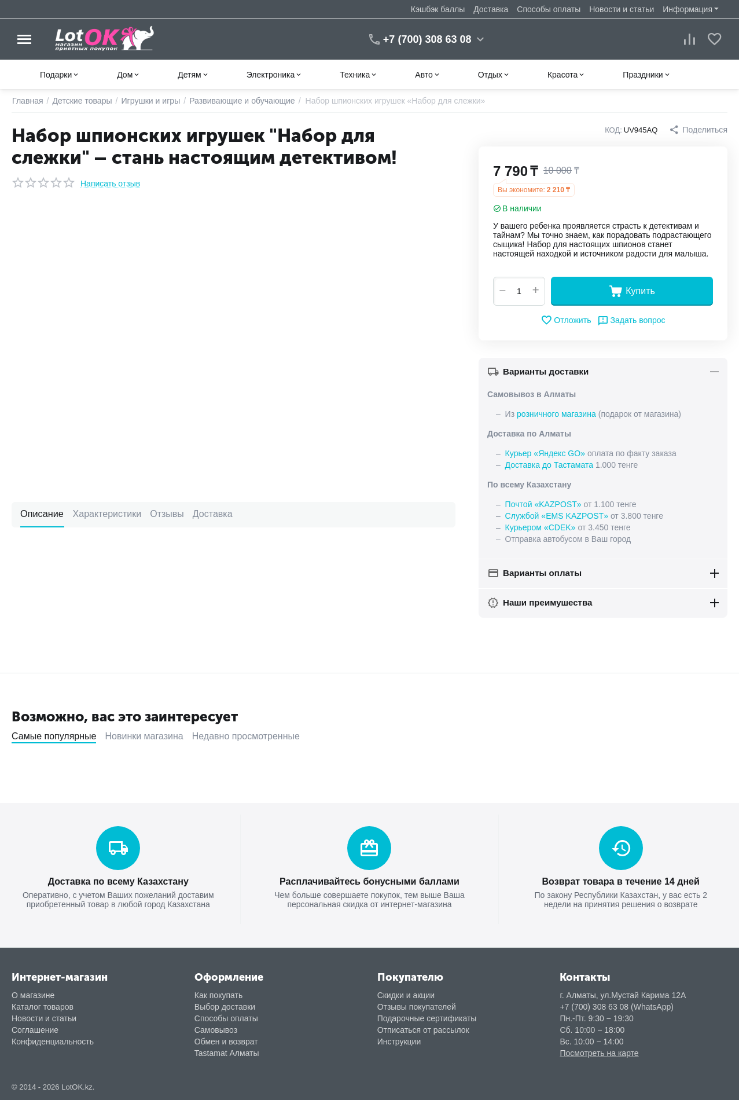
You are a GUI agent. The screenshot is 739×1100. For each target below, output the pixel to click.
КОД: (613, 130)
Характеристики (106, 514)
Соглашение (35, 1029)
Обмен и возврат (226, 1041)
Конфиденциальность (53, 1041)
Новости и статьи (621, 9)
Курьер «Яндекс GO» (545, 453)
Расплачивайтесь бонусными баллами (369, 881)
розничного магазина (556, 414)
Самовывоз (215, 1029)
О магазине (33, 994)
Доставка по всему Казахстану (118, 881)
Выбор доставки (224, 1006)
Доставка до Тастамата (549, 465)
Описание (41, 514)
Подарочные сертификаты (427, 1017)
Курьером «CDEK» (540, 527)
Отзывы (166, 514)
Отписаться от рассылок (423, 1029)
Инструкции (399, 1041)
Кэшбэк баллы (438, 9)
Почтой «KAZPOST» (543, 504)
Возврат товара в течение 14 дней (620, 881)
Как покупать (218, 994)
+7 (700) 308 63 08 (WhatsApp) (617, 1006)
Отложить (566, 320)
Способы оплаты (548, 9)
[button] (698, 129)
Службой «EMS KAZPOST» (556, 515)
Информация (687, 9)
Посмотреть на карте (599, 1052)
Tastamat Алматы (226, 1052)
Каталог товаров (42, 1006)
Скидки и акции (406, 994)
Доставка (490, 9)
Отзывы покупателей (416, 1006)
